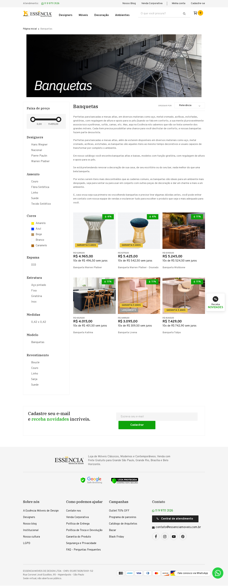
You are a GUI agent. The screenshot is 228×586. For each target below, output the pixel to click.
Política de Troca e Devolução (84, 520)
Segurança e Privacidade (81, 533)
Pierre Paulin (39, 154)
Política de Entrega (77, 514)
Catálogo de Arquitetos (123, 514)
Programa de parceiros (122, 507)
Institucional (30, 520)
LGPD (26, 533)
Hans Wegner (39, 143)
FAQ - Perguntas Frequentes (83, 540)
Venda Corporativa (151, 3)
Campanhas (118, 492)
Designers (29, 507)
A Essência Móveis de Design (41, 501)
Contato (158, 492)
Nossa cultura (31, 527)
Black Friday (116, 527)
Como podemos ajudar (84, 492)
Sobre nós (31, 492)
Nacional (36, 148)
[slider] (32, 117)
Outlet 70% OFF (119, 501)
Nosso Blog (129, 3)
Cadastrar (181, 415)
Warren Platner (40, 160)
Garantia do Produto (78, 527)
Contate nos (73, 501)
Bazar (112, 520)
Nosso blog (30, 514)
